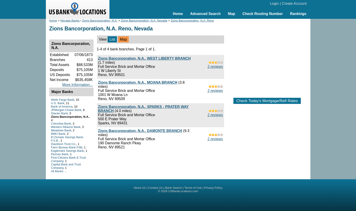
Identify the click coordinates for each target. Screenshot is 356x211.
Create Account (294, 3)
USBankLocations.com (183, 191)
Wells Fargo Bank (62, 99)
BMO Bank (58, 133)
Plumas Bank (60, 154)
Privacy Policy (213, 187)
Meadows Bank (61, 130)
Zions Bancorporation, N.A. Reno (192, 20)
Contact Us (155, 187)
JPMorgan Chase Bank (66, 110)
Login (274, 3)
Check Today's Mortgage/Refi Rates (267, 101)
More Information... (77, 85)
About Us (140, 187)
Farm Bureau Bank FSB (66, 147)
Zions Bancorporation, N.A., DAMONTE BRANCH (140, 131)
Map (231, 14)
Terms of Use (193, 187)
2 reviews (215, 67)
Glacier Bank (59, 113)
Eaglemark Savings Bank (67, 150)
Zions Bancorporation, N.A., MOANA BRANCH (138, 82)
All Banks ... (59, 171)
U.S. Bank (57, 103)
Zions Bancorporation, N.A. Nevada (144, 20)
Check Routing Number (262, 14)
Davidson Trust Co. (63, 144)
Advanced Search (205, 14)
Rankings (298, 14)
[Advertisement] (267, 56)
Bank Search (173, 187)
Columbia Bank (61, 123)
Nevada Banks (70, 20)
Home (178, 14)
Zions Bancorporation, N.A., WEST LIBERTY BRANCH (144, 58)
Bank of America (62, 106)
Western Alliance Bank (66, 127)
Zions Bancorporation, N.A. (99, 20)
